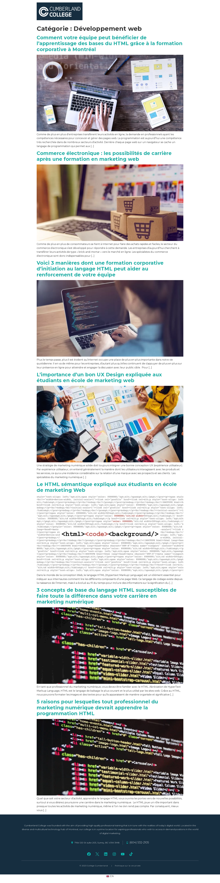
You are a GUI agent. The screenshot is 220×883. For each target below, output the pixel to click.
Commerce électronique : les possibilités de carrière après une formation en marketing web (104, 156)
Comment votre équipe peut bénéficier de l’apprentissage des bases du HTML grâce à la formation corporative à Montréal (109, 43)
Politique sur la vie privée (128, 865)
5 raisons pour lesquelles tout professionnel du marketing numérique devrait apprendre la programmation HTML (97, 707)
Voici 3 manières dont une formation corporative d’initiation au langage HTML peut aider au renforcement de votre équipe (100, 269)
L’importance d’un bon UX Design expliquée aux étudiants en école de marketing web (99, 377)
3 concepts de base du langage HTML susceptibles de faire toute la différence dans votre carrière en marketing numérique (106, 596)
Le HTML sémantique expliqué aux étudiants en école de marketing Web (107, 487)
